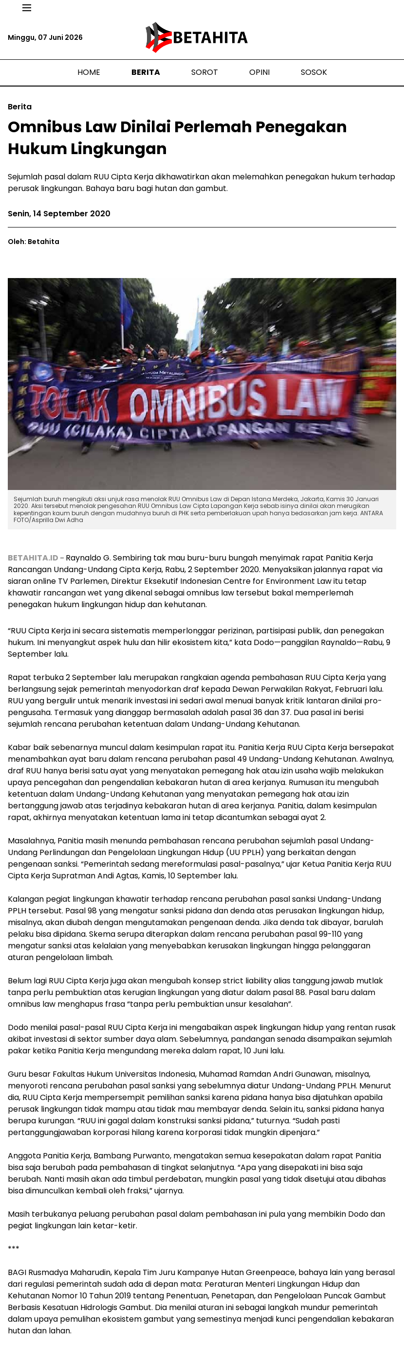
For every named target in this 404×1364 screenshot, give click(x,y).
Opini (259, 72)
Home (88, 72)
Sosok (314, 72)
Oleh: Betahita (33, 241)
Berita (145, 72)
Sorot (204, 72)
